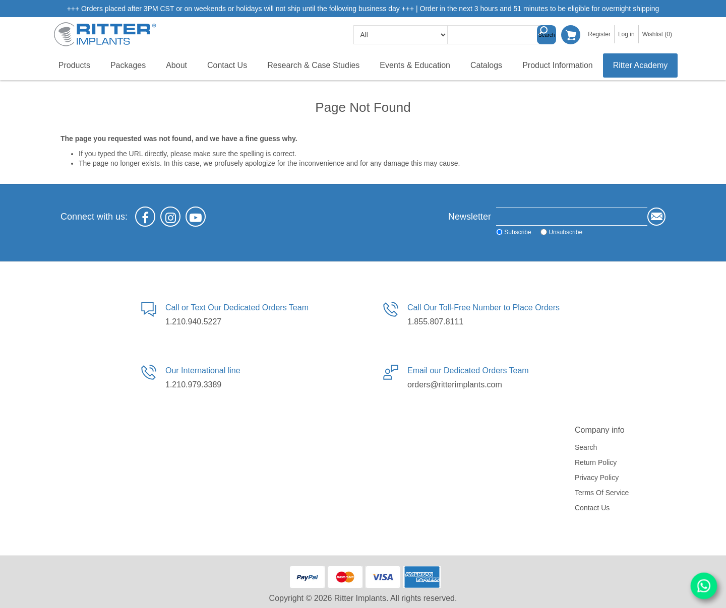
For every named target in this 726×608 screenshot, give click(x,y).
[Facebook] (145, 217)
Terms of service (602, 493)
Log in (626, 34)
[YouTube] (196, 217)
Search (546, 34)
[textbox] (498, 34)
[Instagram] (170, 217)
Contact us (592, 508)
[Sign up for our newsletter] (571, 217)
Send (656, 217)
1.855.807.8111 (435, 321)
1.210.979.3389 (193, 384)
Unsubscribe (565, 232)
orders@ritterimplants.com (454, 384)
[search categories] (400, 34)
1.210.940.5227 (193, 321)
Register (599, 34)
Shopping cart (570, 34)
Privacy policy (597, 478)
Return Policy (596, 462)
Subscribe (517, 232)
